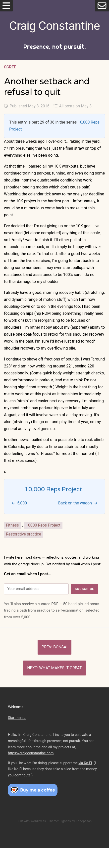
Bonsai (60, 647)
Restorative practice (23, 534)
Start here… (17, 718)
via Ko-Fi (85, 763)
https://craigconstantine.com (31, 753)
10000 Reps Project (43, 525)
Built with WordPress (31, 821)
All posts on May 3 (73, 106)
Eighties (65, 821)
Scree (10, 67)
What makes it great (60, 668)
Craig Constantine (54, 26)
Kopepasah (84, 821)
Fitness (12, 525)
